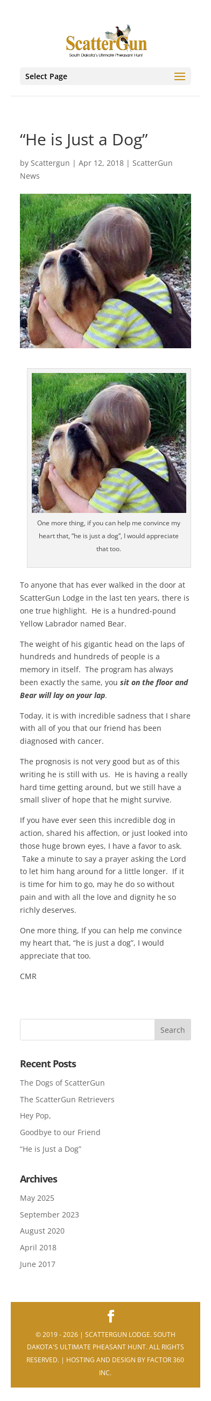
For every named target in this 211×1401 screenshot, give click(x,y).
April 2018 (38, 1247)
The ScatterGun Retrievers (67, 1099)
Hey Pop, (35, 1115)
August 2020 (42, 1231)
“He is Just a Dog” (50, 1149)
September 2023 (49, 1214)
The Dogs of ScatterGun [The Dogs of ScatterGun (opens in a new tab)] (62, 1083)
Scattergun (50, 163)
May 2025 (37, 1198)
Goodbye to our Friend (60, 1132)
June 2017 (37, 1264)
